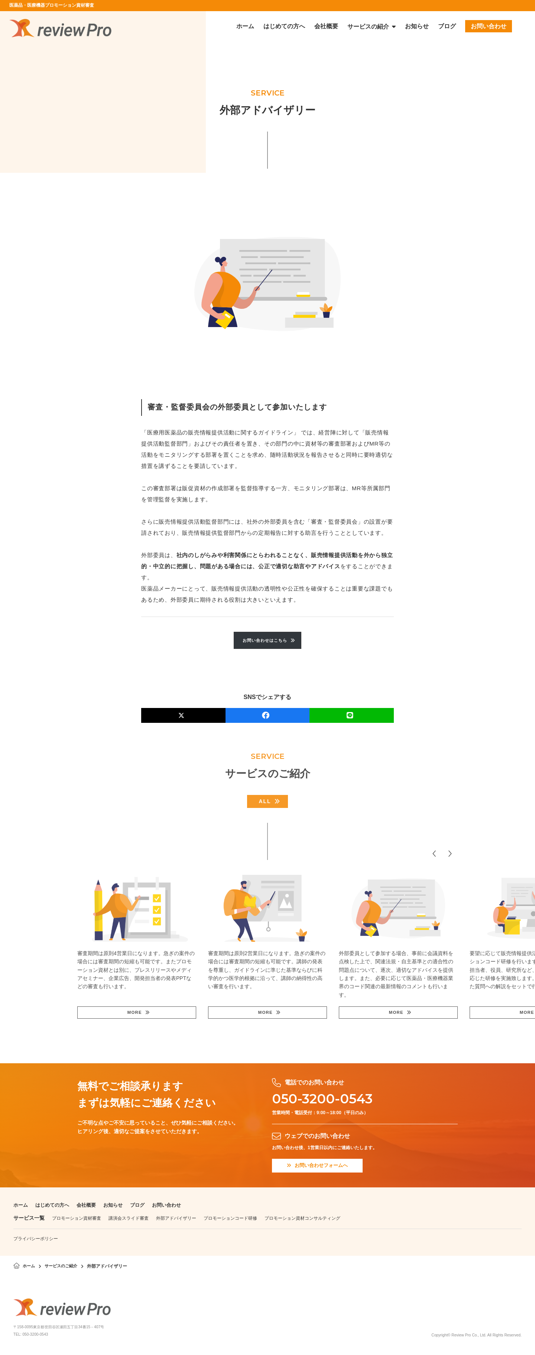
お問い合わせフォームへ (320, 1167)
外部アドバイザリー (176, 1220)
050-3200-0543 (329, 1099)
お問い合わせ (175, 1207)
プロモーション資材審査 (76, 1220)
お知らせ (118, 1207)
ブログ (144, 1207)
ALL (265, 802)
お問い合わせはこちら (265, 641)
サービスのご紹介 (63, 1268)
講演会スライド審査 (128, 1220)
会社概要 (90, 1207)
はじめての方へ (54, 1207)
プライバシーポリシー (35, 1240)
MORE (134, 1013)
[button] (434, 854)
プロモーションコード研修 (230, 1220)
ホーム (21, 1207)
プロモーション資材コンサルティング (302, 1220)
